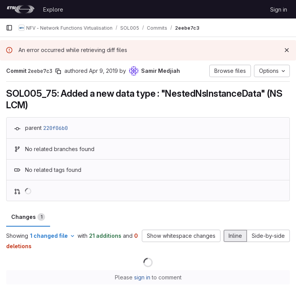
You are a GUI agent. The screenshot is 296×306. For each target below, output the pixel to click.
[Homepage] (20, 9)
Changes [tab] (28, 217)
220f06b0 (55, 127)
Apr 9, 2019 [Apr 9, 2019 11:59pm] (103, 70)
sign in (142, 277)
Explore (53, 9)
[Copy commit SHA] (58, 71)
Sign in (278, 9)
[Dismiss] (286, 50)
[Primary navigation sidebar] (9, 28)
